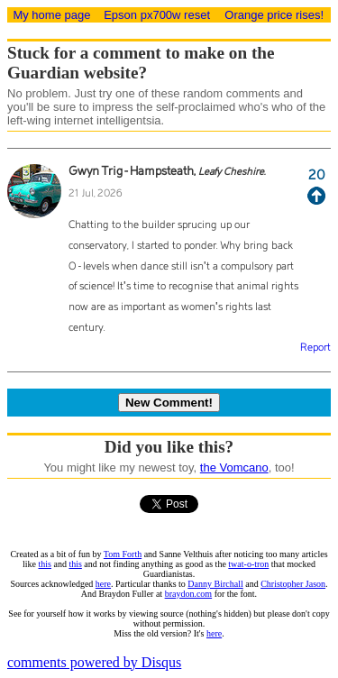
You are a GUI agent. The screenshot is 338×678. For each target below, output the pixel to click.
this (45, 564)
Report (315, 348)
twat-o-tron (248, 564)
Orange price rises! (274, 15)
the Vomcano (234, 467)
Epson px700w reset (157, 15)
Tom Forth (123, 554)
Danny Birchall (214, 584)
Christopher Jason (292, 584)
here (103, 584)
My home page (51, 15)
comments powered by (94, 662)
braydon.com (189, 594)
